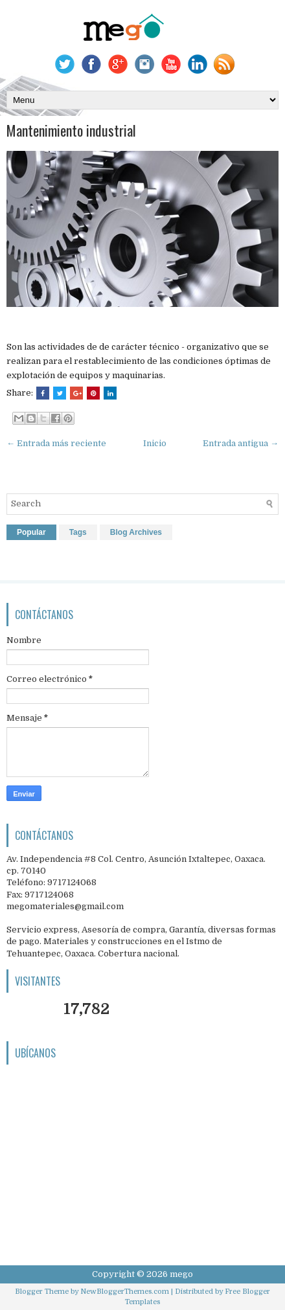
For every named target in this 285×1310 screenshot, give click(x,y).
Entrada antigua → (241, 443)
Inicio (154, 443)
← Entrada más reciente (56, 443)
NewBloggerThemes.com (124, 1291)
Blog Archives (136, 532)
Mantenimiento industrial (71, 130)
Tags (78, 532)
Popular (31, 532)
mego (181, 1274)
